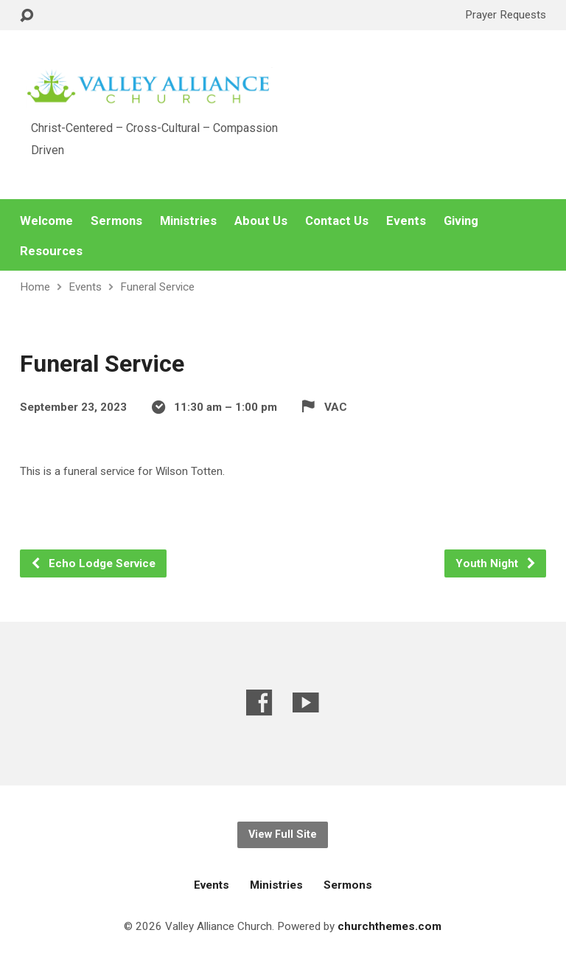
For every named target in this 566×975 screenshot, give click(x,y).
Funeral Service (157, 287)
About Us (260, 221)
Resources (51, 251)
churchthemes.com (389, 926)
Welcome (46, 221)
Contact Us (336, 221)
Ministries (188, 221)
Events (406, 221)
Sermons (116, 221)
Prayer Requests (505, 14)
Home (35, 287)
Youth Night (496, 563)
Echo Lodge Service (93, 563)
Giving (461, 221)
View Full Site (282, 834)
